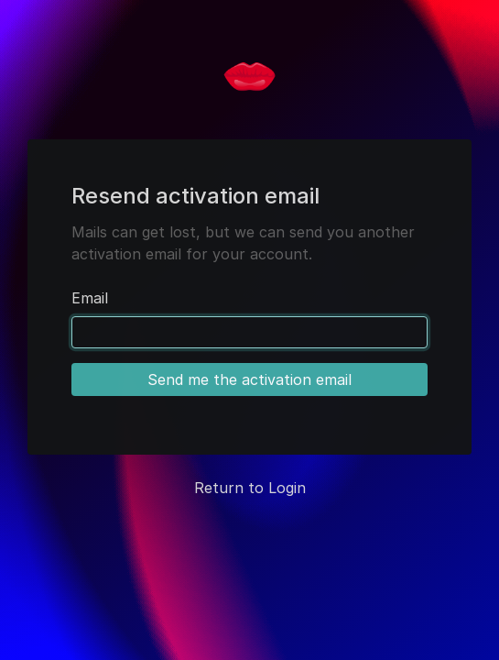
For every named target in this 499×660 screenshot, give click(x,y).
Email (89, 298)
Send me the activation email (249, 379)
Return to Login (250, 487)
